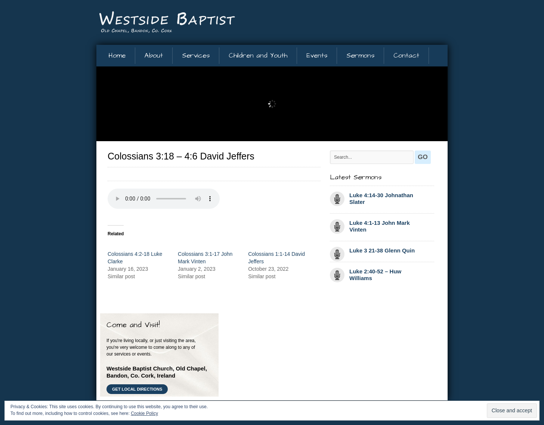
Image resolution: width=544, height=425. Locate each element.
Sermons (360, 55)
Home (117, 55)
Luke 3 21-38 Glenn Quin (382, 250)
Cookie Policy (144, 413)
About (154, 55)
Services (196, 55)
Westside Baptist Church (167, 23)
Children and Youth (258, 55)
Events (316, 55)
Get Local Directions (137, 389)
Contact (406, 55)
